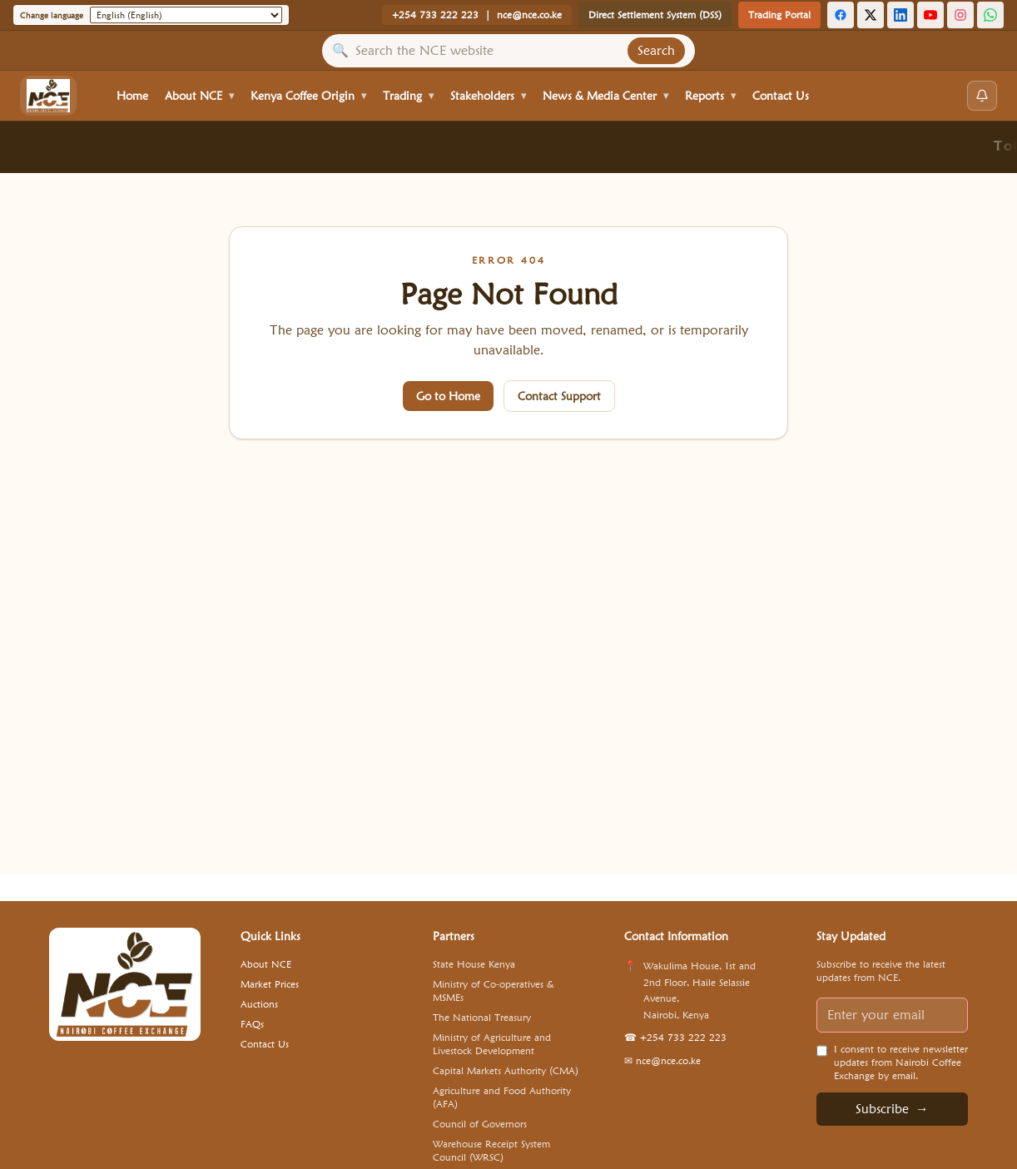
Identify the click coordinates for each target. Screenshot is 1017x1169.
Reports (710, 95)
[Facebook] (840, 15)
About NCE (199, 95)
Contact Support (559, 396)
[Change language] (186, 15)
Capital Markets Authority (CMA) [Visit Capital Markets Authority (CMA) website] (505, 1070)
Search (656, 50)
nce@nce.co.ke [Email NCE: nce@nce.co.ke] (662, 1060)
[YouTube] (930, 15)
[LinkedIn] (900, 15)
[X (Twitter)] (870, 15)
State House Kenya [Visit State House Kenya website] (474, 964)
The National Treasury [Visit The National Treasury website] (482, 1017)
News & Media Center (605, 95)
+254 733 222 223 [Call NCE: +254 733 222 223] (675, 1037)
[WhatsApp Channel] (990, 15)
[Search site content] (488, 51)
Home (132, 95)
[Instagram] (960, 15)
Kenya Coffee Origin (308, 95)
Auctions (259, 1004)
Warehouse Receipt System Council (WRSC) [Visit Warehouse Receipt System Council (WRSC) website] (491, 1150)
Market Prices (270, 984)
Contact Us (780, 95)
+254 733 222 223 (435, 14)
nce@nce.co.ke (529, 14)
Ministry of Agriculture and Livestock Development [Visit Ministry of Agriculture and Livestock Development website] (492, 1044)
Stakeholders (488, 95)
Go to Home (448, 396)
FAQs (252, 1024)
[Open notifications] (982, 96)
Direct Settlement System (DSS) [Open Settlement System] (655, 14)
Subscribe (892, 1109)
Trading (408, 95)
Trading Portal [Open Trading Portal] (779, 14)
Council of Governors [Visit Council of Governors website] (480, 1123)
